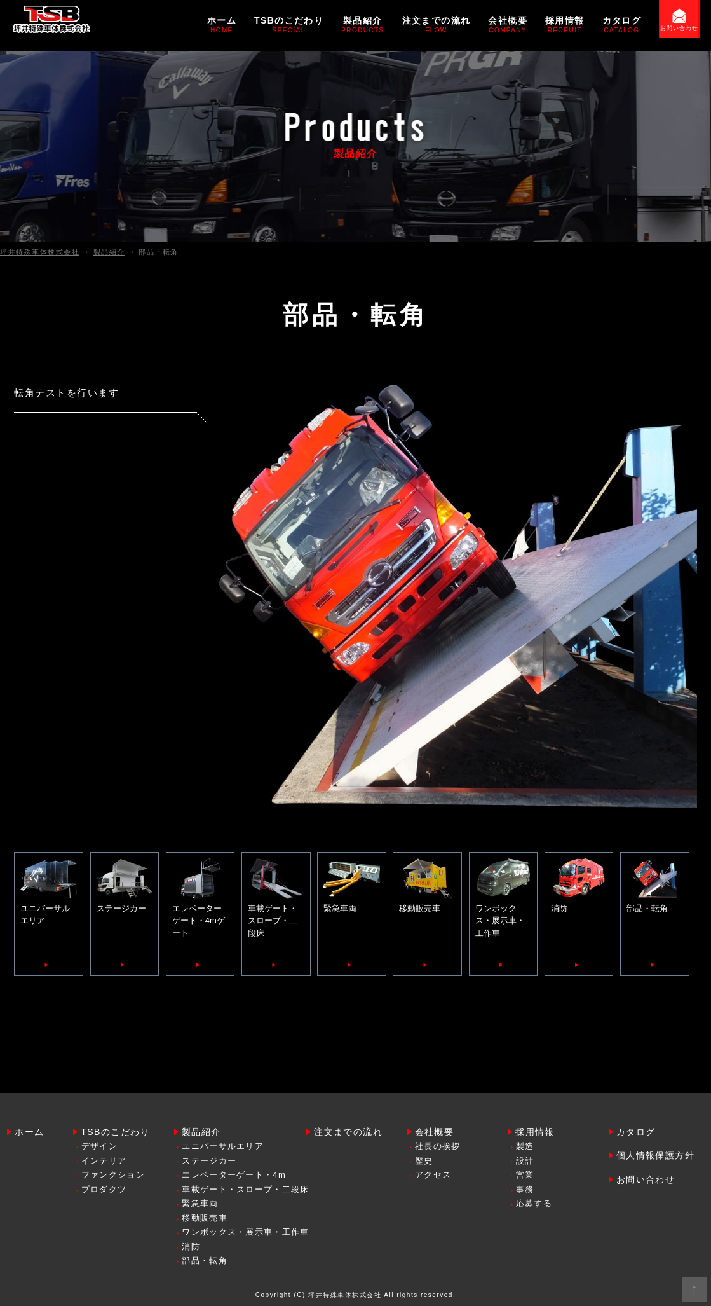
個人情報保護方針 (655, 1155)
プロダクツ (104, 1189)
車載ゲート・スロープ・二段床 (276, 898)
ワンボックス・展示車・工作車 (503, 898)
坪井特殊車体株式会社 (344, 1294)
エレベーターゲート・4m (234, 1174)
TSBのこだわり (288, 24)
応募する (534, 1203)
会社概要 (507, 24)
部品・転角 (654, 885)
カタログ (622, 24)
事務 (525, 1189)
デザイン (99, 1146)
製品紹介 (362, 24)
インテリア (104, 1160)
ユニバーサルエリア (48, 892)
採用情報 (565, 24)
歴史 (424, 1160)
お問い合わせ (679, 28)
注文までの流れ (436, 24)
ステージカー (124, 885)
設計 (525, 1160)
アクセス (433, 1174)
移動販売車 (427, 885)
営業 (525, 1174)
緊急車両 (351, 885)
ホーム (221, 24)
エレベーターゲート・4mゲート (200, 898)
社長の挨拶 (438, 1146)
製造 (525, 1146)
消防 (579, 885)
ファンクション (113, 1174)
